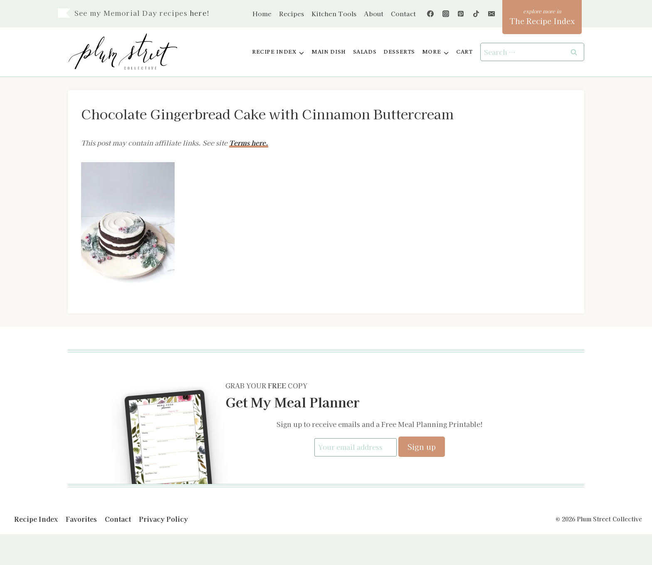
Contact (403, 13)
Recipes (291, 13)
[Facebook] (430, 13)
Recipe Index (36, 518)
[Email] (491, 13)
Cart (464, 52)
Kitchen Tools (333, 13)
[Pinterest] (460, 13)
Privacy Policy (163, 518)
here (198, 13)
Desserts (399, 52)
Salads (365, 52)
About (373, 13)
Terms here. (248, 143)
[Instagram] (445, 13)
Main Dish (328, 52)
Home (262, 13)
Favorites (81, 518)
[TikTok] (476, 13)
